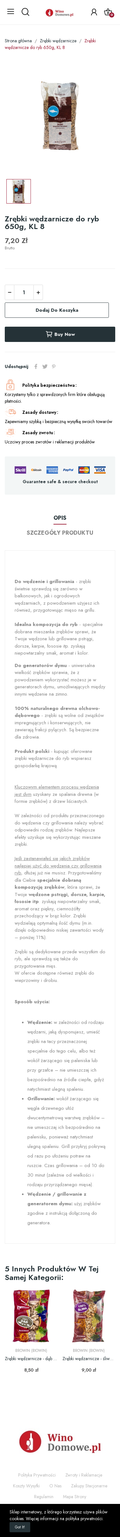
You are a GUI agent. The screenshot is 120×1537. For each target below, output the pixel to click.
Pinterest (53, 366)
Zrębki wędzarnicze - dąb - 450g (31, 1359)
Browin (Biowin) (31, 1351)
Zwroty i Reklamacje (83, 1475)
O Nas (55, 1486)
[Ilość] (23, 292)
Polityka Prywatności (37, 1475)
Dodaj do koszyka (57, 310)
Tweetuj (44, 366)
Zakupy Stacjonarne (89, 1486)
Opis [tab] (60, 518)
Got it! (20, 1527)
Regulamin (43, 1496)
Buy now (60, 334)
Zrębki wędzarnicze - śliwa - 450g (88, 1359)
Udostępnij (36, 366)
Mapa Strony (74, 1496)
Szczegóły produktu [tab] (60, 533)
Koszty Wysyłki (26, 1486)
